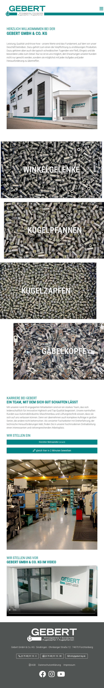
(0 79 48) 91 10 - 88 (52, 656)
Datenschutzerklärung (49, 665)
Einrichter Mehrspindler (52, 456)
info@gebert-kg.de (76, 656)
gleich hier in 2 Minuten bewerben (52, 464)
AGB (32, 665)
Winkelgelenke (34, 170)
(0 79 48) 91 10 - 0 (27, 656)
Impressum (69, 665)
